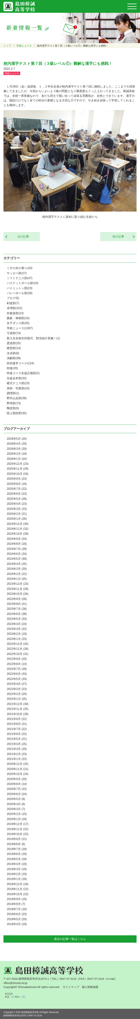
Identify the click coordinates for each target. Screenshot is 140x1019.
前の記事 (119, 236)
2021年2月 (17, 754)
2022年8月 (17, 664)
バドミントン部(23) (19, 288)
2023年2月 (17, 633)
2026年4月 (17, 443)
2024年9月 (17, 538)
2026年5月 (17, 438)
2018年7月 (17, 909)
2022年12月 (17, 643)
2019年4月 (17, 864)
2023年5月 (17, 618)
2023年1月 (17, 638)
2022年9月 (17, 658)
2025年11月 (17, 468)
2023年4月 (17, 624)
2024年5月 (17, 558)
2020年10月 (17, 773)
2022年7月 (17, 668)
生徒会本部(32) (16, 378)
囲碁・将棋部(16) (18, 318)
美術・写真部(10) (18, 388)
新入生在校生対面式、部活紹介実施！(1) (33, 338)
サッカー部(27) (16, 273)
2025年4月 (17, 503)
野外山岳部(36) (16, 398)
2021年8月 (17, 723)
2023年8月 (17, 603)
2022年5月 (17, 678)
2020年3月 (16, 809)
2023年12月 (17, 583)
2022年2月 (17, 693)
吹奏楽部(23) (15, 313)
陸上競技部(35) (16, 413)
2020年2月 (17, 813)
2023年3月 (17, 628)
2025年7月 (17, 488)
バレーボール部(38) (19, 293)
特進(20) (12, 368)
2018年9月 (17, 899)
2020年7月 (17, 788)
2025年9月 (17, 478)
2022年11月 (17, 648)
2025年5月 (17, 498)
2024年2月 (17, 573)
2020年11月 (17, 769)
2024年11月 (17, 528)
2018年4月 (17, 924)
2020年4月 (16, 804)
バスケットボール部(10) (22, 283)
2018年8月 (16, 904)
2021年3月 (17, 748)
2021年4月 (17, 744)
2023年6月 (17, 613)
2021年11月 (17, 708)
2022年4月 (17, 683)
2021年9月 (17, 718)
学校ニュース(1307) (20, 328)
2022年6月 (17, 673)
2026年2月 (17, 453)
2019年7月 (17, 849)
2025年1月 (17, 518)
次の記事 (21, 236)
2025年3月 (17, 508)
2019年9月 (17, 839)
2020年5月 (16, 799)
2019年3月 (17, 869)
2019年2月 (17, 874)
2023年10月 (17, 593)
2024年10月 (17, 533)
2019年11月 (17, 829)
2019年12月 (17, 824)
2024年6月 (17, 553)
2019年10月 (17, 834)
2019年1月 (17, 879)
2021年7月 (17, 729)
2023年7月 (17, 608)
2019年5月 (17, 859)
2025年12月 (17, 463)
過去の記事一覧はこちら (70, 938)
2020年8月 (17, 784)
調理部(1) (13, 393)
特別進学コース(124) (20, 363)
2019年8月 (16, 844)
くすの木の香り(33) (19, 268)
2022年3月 (17, 689)
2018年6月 (17, 914)
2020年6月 (17, 794)
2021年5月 (17, 738)
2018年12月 (17, 884)
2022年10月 (17, 653)
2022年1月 (17, 698)
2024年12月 (17, 523)
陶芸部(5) (13, 408)
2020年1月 (17, 819)
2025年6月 (17, 493)
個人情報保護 (90, 986)
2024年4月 (17, 563)
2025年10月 (17, 473)
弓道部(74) (14, 333)
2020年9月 (17, 779)
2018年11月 (17, 889)
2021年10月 (17, 714)
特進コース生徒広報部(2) (23, 373)
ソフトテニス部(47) (19, 278)
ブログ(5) (13, 298)
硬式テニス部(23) (18, 383)
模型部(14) (14, 348)
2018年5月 (17, 919)
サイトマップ (71, 986)
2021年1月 (17, 759)
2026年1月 (17, 458)
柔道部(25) (14, 343)
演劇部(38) (14, 358)
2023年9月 (17, 598)
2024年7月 (17, 548)
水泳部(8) (13, 353)
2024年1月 (17, 578)
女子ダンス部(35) (18, 323)
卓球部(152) (14, 308)
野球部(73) (14, 403)
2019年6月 (17, 853)
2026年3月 (17, 448)
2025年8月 (17, 483)
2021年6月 (17, 733)
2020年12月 (17, 763)
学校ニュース (24, 45)
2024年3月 (17, 568)
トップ (7, 45)
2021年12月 (17, 704)
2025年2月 (17, 513)
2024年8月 (17, 543)
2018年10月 (17, 894)
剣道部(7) (13, 303)
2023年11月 (17, 588)
